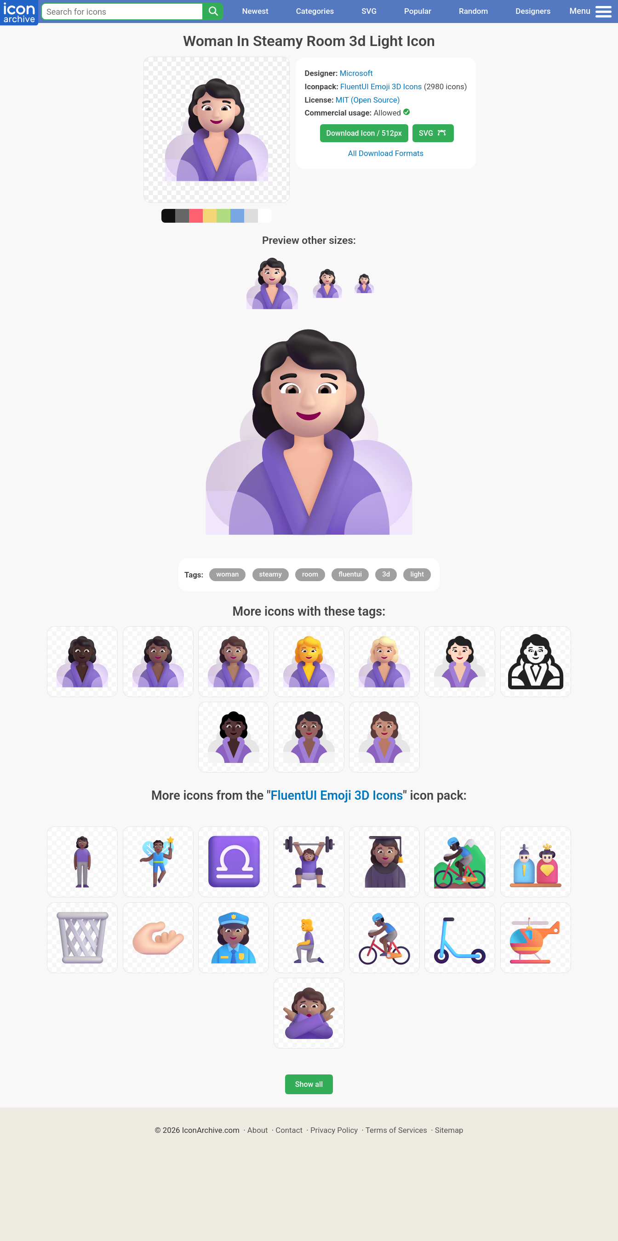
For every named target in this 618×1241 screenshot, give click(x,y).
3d (386, 574)
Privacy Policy (334, 1130)
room (310, 574)
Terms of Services (396, 1130)
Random (473, 11)
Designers (532, 11)
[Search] (212, 11)
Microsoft (356, 73)
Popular (417, 11)
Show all (309, 1084)
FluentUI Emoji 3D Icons (381, 86)
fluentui (350, 574)
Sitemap (449, 1130)
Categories (315, 11)
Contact (289, 1130)
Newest (255, 11)
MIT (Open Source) (368, 99)
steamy (270, 574)
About (257, 1130)
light (416, 574)
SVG (369, 11)
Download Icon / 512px (364, 133)
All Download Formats (386, 153)
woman (227, 574)
